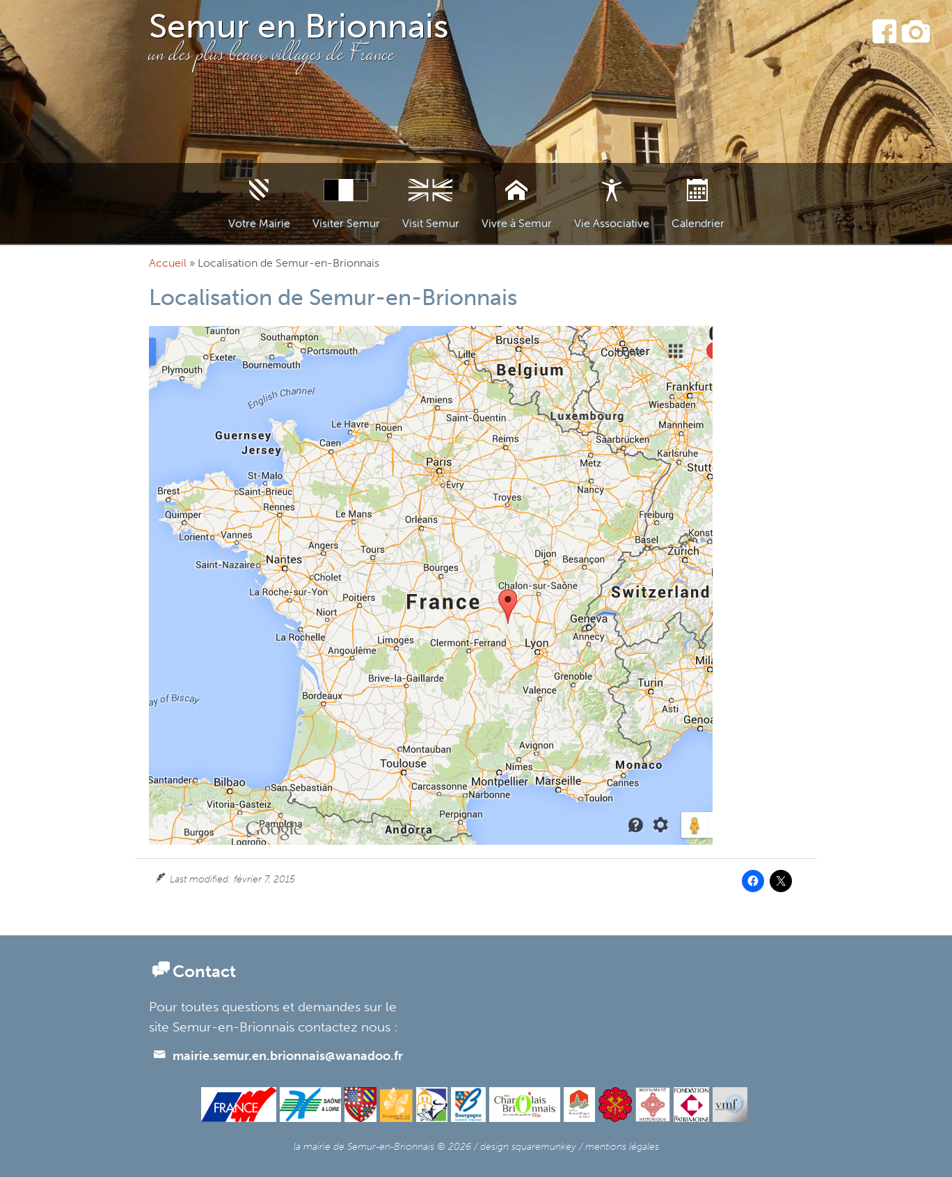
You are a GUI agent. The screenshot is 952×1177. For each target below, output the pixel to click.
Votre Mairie (259, 223)
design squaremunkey (528, 1146)
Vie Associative (611, 223)
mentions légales (622, 1146)
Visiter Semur (346, 223)
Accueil (168, 263)
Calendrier (698, 223)
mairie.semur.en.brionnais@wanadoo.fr (277, 1055)
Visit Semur (430, 223)
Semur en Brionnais (299, 26)
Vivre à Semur (517, 223)
